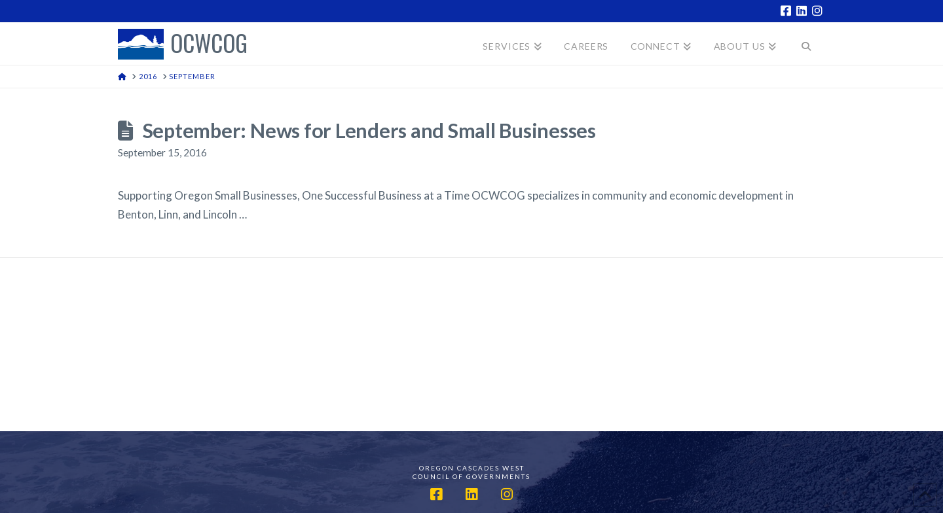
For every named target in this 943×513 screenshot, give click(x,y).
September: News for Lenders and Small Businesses (369, 130)
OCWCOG (209, 44)
